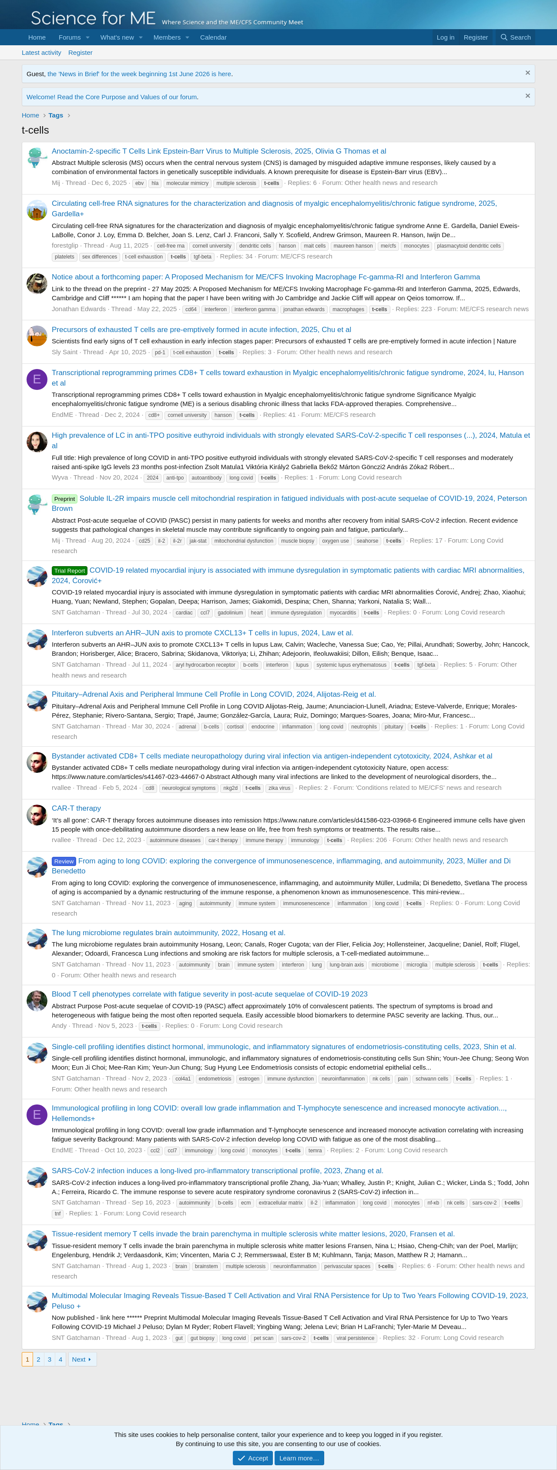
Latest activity (41, 52)
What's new (117, 37)
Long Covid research (372, 477)
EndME (62, 414)
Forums (70, 37)
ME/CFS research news (494, 308)
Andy (59, 1025)
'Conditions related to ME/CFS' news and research (429, 787)
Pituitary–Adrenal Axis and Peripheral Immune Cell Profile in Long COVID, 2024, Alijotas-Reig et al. (214, 694)
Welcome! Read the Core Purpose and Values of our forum (112, 97)
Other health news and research (391, 182)
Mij (56, 182)
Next (79, 1359)
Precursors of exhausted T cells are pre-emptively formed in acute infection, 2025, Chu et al (201, 330)
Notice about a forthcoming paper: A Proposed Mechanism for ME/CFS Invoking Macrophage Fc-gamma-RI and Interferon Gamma (266, 277)
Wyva (60, 477)
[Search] (515, 37)
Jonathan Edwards (79, 308)
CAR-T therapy (76, 808)
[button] (88, 37)
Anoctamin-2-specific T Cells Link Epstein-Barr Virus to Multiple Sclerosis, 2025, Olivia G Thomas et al (219, 151)
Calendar (213, 37)
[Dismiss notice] (526, 73)
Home (37, 37)
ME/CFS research (306, 256)
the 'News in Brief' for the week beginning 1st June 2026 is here (139, 73)
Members (167, 37)
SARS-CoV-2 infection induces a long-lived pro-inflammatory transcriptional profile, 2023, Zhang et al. (218, 1171)
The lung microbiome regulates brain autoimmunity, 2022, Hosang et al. (168, 933)
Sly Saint (64, 352)
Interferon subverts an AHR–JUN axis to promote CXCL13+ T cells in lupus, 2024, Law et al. (202, 633)
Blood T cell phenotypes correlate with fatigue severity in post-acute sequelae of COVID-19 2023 (210, 994)
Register (80, 52)
